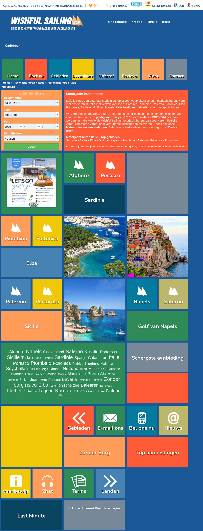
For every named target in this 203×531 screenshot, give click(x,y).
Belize (24, 380)
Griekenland (117, 22)
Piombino (145, 104)
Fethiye (77, 364)
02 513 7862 (43, 6)
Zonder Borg (94, 452)
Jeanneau (38, 379)
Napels (142, 301)
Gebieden (59, 75)
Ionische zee (68, 385)
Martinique (77, 374)
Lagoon (46, 390)
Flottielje (16, 390)
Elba (182, 104)
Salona (32, 391)
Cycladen (84, 379)
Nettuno (70, 368)
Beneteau (106, 385)
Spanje (80, 357)
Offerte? (106, 75)
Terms (79, 491)
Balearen (90, 385)
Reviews (130, 75)
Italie (166, 22)
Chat (47, 491)
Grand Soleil (95, 391)
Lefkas (29, 374)
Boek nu (36, 75)
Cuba (37, 358)
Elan (81, 391)
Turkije (152, 22)
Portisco (110, 175)
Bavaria (69, 379)
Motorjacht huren (24, 83)
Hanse (63, 395)
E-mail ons (110, 428)
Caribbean (12, 45)
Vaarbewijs (16, 491)
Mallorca (107, 364)
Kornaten (65, 390)
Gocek (62, 374)
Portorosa (72, 107)
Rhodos (55, 369)
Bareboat (12, 379)
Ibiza (83, 369)
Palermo (158, 104)
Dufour (112, 390)
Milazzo (95, 368)
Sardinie (131, 104)
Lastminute (83, 75)
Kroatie (137, 22)
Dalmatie (97, 379)
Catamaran (97, 357)
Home (12, 75)
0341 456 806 (19, 6)
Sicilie (84, 107)
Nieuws (173, 428)
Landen (110, 491)
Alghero (79, 175)
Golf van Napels (104, 107)
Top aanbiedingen (157, 452)
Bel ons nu (142, 428)
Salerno (142, 140)
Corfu (111, 374)
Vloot (153, 75)
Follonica (171, 104)
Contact (176, 75)
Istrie (53, 385)
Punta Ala (96, 373)
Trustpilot (7, 87)
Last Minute (31, 515)
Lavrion (51, 374)
